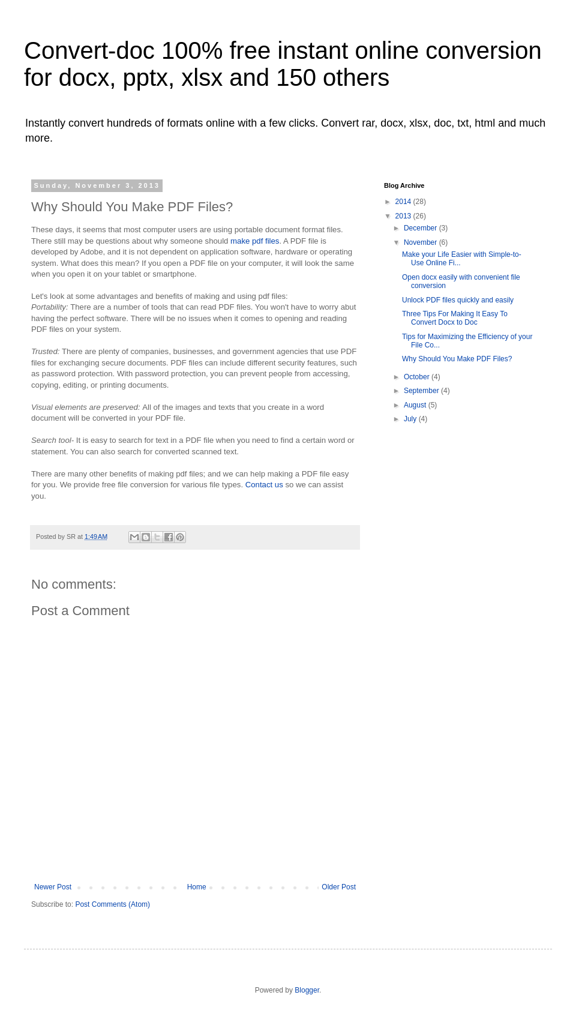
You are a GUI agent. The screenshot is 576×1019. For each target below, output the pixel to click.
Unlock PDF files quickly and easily (458, 300)
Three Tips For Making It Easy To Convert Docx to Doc (455, 318)
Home (196, 887)
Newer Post (52, 887)
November (421, 242)
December (421, 228)
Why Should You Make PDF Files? (457, 359)
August (416, 405)
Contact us (265, 484)
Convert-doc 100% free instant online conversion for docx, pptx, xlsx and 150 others (283, 64)
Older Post (339, 887)
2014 (404, 201)
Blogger (307, 990)
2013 (404, 216)
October (417, 377)
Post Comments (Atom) (112, 904)
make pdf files (254, 240)
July (411, 419)
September (422, 390)
